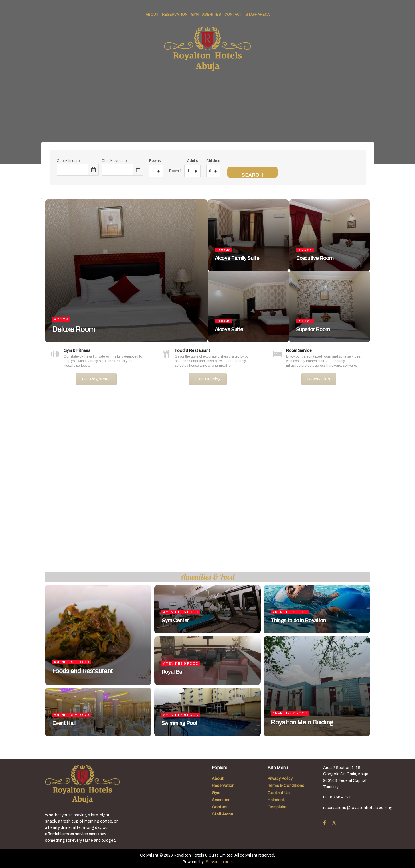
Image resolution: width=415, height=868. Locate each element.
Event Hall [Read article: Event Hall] (64, 723)
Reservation (174, 15)
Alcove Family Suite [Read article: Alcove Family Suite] (237, 258)
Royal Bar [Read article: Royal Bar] (172, 672)
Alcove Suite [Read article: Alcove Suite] (229, 329)
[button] (8, 483)
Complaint (277, 807)
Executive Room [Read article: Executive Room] (315, 258)
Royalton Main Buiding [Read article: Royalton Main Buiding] (302, 722)
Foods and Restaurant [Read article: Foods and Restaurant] (82, 671)
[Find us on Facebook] (324, 822)
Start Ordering (208, 379)
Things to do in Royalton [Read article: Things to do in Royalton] (298, 620)
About (152, 15)
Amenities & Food (71, 662)
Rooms (155, 161)
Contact (233, 15)
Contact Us (279, 793)
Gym (195, 15)
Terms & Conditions (286, 786)
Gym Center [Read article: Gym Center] (175, 620)
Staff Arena (258, 15)
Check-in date (68, 161)
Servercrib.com (219, 862)
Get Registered (96, 379)
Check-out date (114, 161)
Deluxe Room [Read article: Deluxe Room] (73, 329)
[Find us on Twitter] (334, 822)
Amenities (211, 15)
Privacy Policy (280, 778)
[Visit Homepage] (207, 48)
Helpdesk (276, 800)
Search (252, 175)
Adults (192, 161)
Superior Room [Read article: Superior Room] (313, 329)
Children (213, 161)
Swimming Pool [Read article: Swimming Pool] (179, 723)
